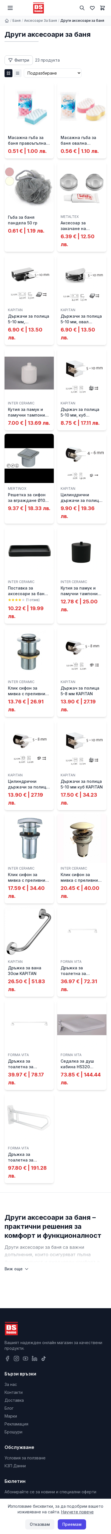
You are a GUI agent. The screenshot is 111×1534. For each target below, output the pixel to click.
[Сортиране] (53, 73)
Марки (11, 1416)
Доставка (14, 1400)
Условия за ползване (25, 1457)
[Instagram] (16, 1358)
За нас (11, 1384)
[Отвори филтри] (19, 60)
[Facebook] (7, 1358)
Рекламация (16, 1424)
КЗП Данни (15, 1465)
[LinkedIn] (34, 1358)
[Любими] (92, 8)
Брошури (13, 1431)
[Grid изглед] (8, 73)
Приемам (72, 1524)
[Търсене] (82, 8)
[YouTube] (25, 1358)
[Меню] (10, 8)
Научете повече (77, 1511)
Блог (9, 1408)
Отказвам (40, 1524)
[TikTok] (43, 1358)
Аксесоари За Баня (40, 20)
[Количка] (102, 8)
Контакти (14, 1392)
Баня (16, 20)
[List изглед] (18, 73)
